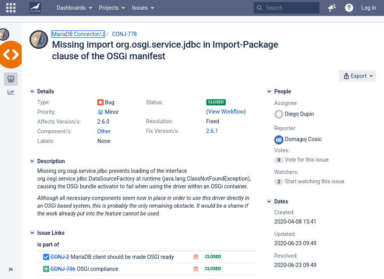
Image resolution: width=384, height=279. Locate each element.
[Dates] (269, 201)
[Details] (32, 91)
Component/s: (54, 131)
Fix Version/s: (162, 131)
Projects (109, 8)
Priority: (46, 112)
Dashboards (71, 8)
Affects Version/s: (59, 122)
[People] (269, 91)
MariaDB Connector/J (78, 34)
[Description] (32, 161)
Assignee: (286, 103)
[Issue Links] (32, 233)
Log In (369, 8)
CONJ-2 (59, 257)
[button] (11, 8)
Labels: (45, 141)
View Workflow (226, 111)
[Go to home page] (35, 8)
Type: (43, 102)
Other (104, 131)
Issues (140, 8)
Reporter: (285, 128)
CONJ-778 (124, 34)
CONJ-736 (62, 269)
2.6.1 (212, 131)
